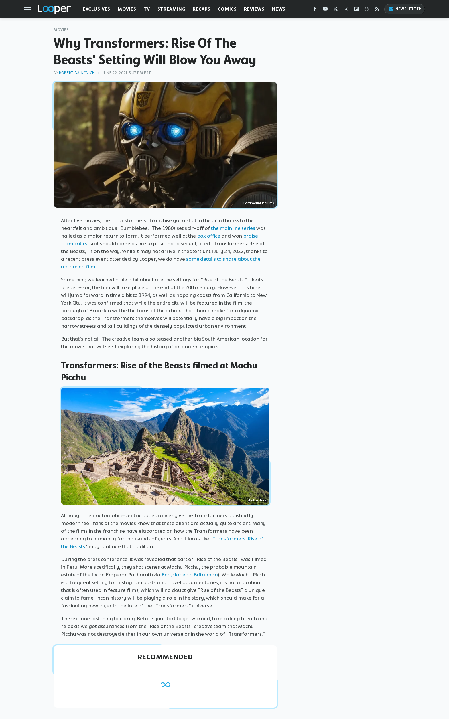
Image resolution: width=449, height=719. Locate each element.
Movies (127, 9)
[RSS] (377, 10)
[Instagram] (346, 10)
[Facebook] (315, 10)
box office (208, 235)
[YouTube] (325, 10)
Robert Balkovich (77, 72)
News (278, 9)
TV (147, 9)
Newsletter (404, 9)
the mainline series (233, 228)
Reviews (254, 9)
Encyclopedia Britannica (190, 574)
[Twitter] (335, 10)
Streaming (171, 9)
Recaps (201, 9)
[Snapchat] (366, 10)
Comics (227, 9)
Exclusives (96, 9)
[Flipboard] (356, 10)
